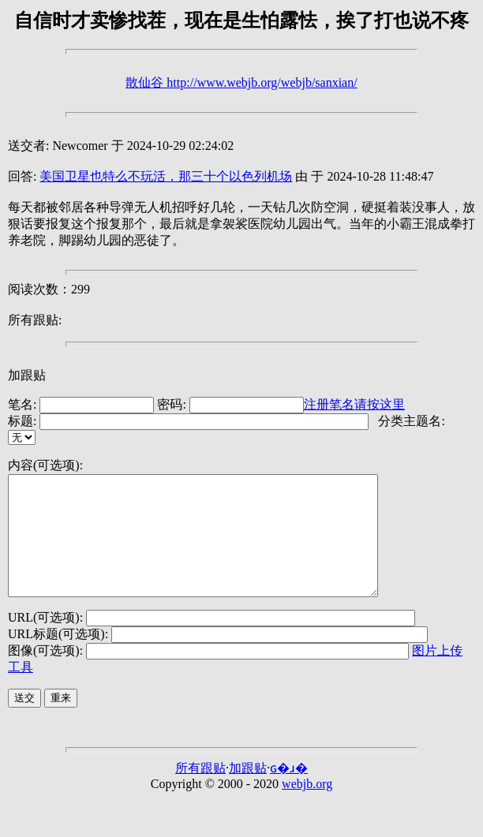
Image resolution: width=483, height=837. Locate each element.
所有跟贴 (200, 791)
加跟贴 (27, 375)
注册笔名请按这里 (354, 404)
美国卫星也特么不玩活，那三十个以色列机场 (165, 176)
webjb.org (307, 807)
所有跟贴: (35, 320)
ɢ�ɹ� (289, 791)
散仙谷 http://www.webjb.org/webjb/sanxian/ (241, 82)
